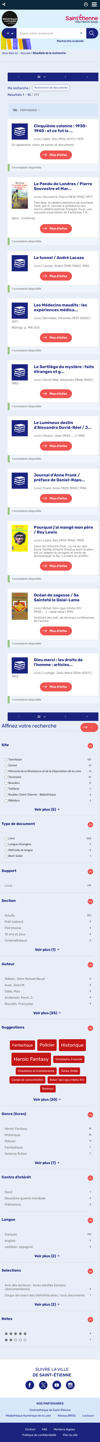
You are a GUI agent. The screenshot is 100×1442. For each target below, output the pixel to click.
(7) (48, 1163)
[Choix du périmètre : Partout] (9, 33)
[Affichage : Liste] (42, 77)
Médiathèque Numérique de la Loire (28, 1415)
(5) (47, 809)
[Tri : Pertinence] (31, 111)
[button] (4, 4)
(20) (47, 1099)
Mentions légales (64, 1429)
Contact (30, 1429)
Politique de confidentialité (39, 1435)
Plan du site (70, 1435)
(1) (48, 949)
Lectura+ (88, 1415)
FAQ (44, 1429)
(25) (47, 1013)
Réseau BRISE (67, 1415)
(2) (47, 1256)
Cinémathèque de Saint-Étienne (50, 1410)
